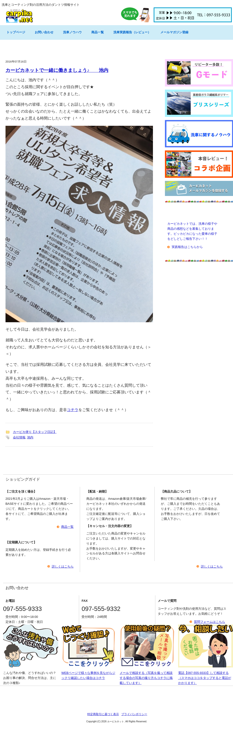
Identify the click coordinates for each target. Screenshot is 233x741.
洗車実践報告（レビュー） (132, 32)
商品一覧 (97, 32)
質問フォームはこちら (209, 622)
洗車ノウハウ (72, 32)
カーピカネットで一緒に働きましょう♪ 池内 (57, 70)
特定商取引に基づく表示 (103, 714)
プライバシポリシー (134, 714)
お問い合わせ (44, 32)
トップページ (15, 32)
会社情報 (19, 437)
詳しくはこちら (63, 566)
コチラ (72, 410)
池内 (30, 437)
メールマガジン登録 (174, 32)
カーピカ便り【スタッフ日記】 (35, 432)
